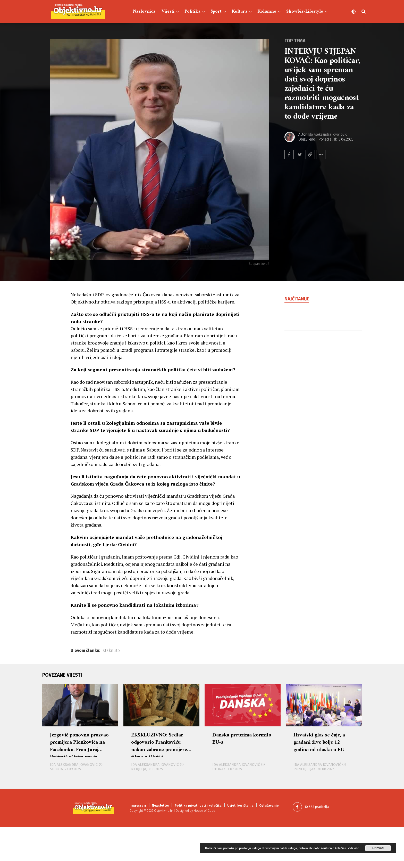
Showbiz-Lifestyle (304, 11)
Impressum (138, 839)
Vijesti (168, 11)
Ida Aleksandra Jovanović (327, 134)
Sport (216, 11)
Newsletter (160, 839)
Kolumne (266, 11)
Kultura (239, 11)
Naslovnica (144, 11)
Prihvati (378, 848)
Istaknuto (111, 651)
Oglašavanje (269, 839)
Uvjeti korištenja (240, 839)
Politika (192, 11)
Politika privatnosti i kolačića (198, 839)
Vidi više (353, 848)
